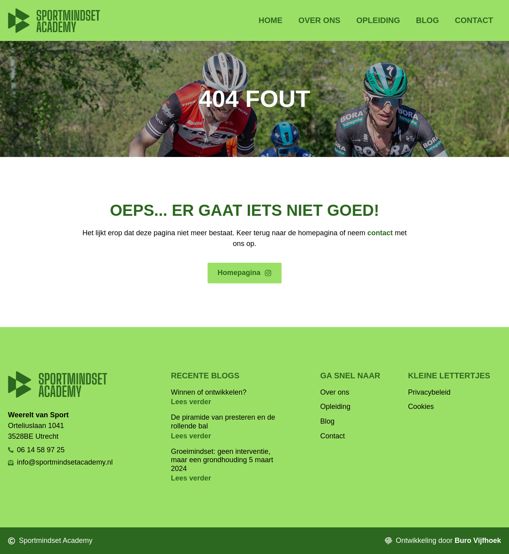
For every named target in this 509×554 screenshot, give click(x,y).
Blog (427, 20)
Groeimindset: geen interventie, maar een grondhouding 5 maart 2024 (222, 460)
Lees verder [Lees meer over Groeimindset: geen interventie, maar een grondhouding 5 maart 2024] (191, 478)
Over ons (319, 20)
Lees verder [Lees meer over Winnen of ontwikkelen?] (191, 402)
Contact (474, 20)
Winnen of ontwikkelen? (209, 392)
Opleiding (378, 20)
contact (380, 233)
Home (270, 20)
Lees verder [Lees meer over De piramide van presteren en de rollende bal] (191, 436)
